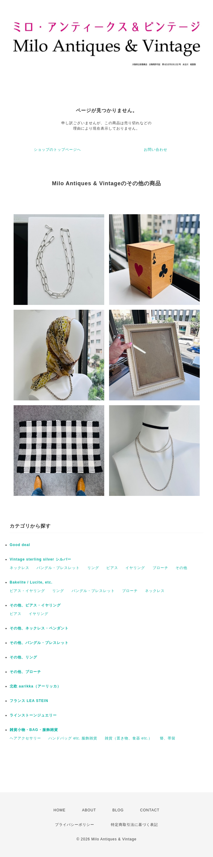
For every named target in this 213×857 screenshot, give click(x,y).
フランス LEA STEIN (29, 701)
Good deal (20, 545)
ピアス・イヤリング (27, 591)
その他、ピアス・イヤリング (35, 605)
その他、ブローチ (25, 672)
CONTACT (150, 810)
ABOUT (89, 810)
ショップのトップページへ (57, 149)
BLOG (118, 810)
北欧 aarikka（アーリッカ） (35, 686)
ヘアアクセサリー (25, 738)
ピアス (112, 568)
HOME (59, 810)
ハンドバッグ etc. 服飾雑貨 (72, 738)
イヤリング (135, 568)
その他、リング (23, 657)
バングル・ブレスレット (58, 568)
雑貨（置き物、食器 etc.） (129, 738)
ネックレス (19, 568)
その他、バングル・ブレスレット (39, 643)
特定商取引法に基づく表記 (134, 825)
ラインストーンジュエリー (33, 715)
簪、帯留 (168, 738)
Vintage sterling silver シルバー (40, 559)
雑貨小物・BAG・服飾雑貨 (34, 730)
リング (93, 568)
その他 (181, 568)
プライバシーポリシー (74, 825)
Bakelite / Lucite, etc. (31, 582)
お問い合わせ (155, 149)
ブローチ (160, 568)
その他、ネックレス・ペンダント (39, 628)
